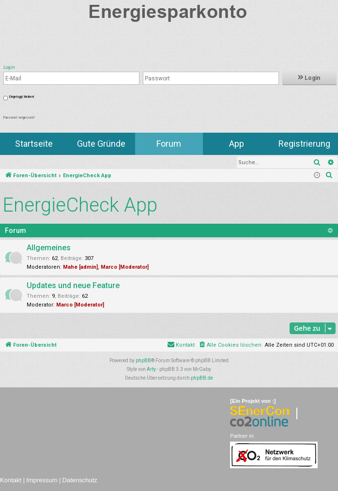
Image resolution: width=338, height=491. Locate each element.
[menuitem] (329, 175)
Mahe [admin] (80, 267)
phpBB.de (202, 378)
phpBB (143, 360)
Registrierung (304, 143)
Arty (151, 369)
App (236, 143)
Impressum (41, 480)
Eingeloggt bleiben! (21, 97)
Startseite (34, 143)
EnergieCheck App (79, 205)
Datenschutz (79, 480)
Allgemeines (49, 247)
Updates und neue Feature (73, 285)
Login (309, 78)
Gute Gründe (101, 143)
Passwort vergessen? (19, 118)
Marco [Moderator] (125, 267)
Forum (168, 143)
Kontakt (10, 480)
